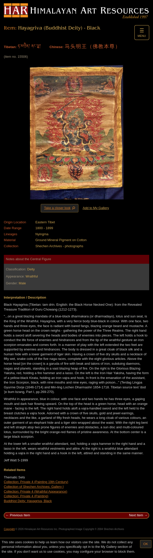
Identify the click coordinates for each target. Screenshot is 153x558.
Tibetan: (10, 47)
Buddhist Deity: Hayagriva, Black (28, 501)
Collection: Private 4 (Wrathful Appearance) (35, 491)
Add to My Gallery (96, 208)
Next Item (136, 515)
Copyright (9, 529)
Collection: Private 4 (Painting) (26, 496)
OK (145, 544)
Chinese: (56, 47)
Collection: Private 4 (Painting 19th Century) (36, 482)
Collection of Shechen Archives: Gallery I (34, 487)
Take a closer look (60, 208)
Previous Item (20, 515)
